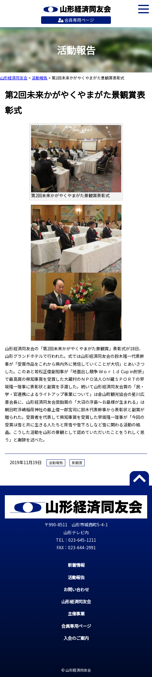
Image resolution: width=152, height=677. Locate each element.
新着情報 (76, 565)
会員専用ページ (76, 20)
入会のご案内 (76, 638)
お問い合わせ (76, 589)
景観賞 (77, 462)
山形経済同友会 (76, 9)
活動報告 (56, 462)
